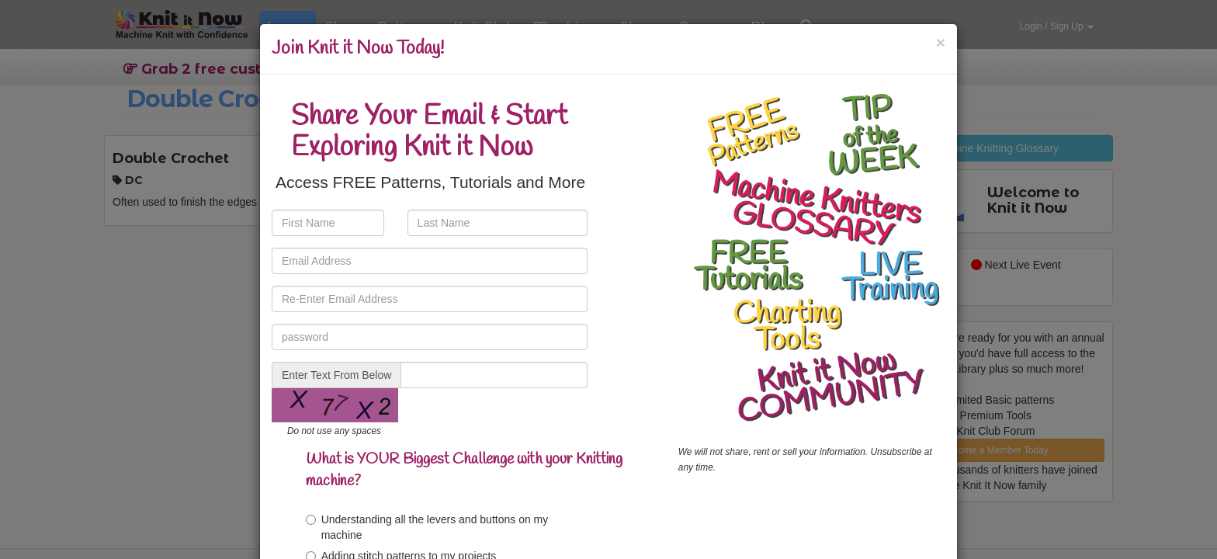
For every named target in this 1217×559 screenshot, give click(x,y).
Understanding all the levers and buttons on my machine (427, 527)
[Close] (940, 42)
